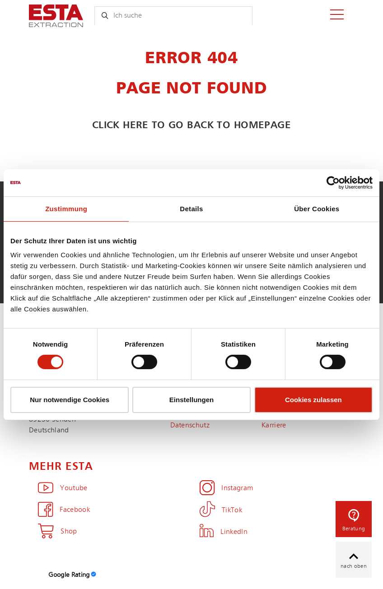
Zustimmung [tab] (66, 208)
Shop (57, 531)
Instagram (226, 488)
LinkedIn (224, 532)
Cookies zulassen (313, 399)
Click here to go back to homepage (191, 125)
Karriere (274, 425)
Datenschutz (190, 425)
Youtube (63, 488)
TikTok (221, 510)
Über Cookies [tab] (316, 208)
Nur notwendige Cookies (69, 399)
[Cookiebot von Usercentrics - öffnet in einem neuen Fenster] (333, 182)
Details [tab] (191, 208)
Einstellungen (191, 399)
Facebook (64, 510)
